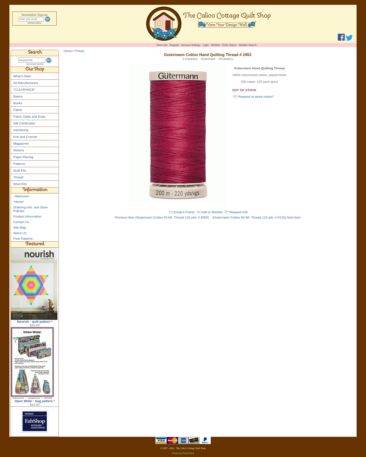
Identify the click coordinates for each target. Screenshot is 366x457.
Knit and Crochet (25, 137)
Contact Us (21, 222)
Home (67, 51)
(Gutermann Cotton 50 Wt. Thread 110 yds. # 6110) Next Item (256, 217)
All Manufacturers (25, 83)
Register (174, 45)
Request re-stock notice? (256, 96)
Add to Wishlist (212, 212)
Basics (18, 96)
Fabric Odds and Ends (29, 116)
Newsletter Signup (34, 15)
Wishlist (215, 45)
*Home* (18, 202)
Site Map (19, 227)
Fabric (17, 110)
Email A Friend (184, 212)
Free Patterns (23, 238)
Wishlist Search (247, 45)
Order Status (229, 45)
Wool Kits (20, 184)
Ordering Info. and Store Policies (30, 209)
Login (206, 45)
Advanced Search (35, 64)
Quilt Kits (19, 170)
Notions (18, 150)
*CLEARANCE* (24, 89)
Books (17, 103)
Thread (18, 177)
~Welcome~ (21, 196)
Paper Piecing (23, 157)
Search (35, 53)
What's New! (22, 76)
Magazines (21, 143)
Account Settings (190, 45)
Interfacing (20, 130)
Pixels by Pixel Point (183, 453)
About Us (20, 233)
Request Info (239, 212)
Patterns (19, 164)
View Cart (162, 45)
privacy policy (34, 23)
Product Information (27, 216)
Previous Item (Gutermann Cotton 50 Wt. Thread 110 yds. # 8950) (162, 217)
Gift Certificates (24, 123)
